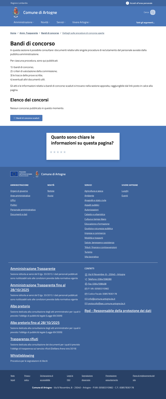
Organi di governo (19, 191)
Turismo (88, 252)
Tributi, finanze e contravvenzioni (101, 247)
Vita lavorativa (92, 256)
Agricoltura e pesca (94, 191)
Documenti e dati (18, 214)
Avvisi (50, 195)
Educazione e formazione (97, 224)
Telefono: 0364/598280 (98, 279)
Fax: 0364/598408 (95, 284)
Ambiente (89, 195)
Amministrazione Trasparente (32, 268)
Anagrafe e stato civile (95, 200)
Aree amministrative (20, 195)
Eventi (125, 195)
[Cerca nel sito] (152, 12)
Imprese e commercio (95, 233)
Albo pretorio (20, 306)
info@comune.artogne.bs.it (100, 299)
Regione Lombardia (19, 3)
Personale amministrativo (23, 209)
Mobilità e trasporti (94, 238)
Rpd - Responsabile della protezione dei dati (118, 310)
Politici (13, 205)
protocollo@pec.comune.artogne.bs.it (105, 303)
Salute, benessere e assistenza (99, 242)
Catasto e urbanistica (95, 214)
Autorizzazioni (92, 209)
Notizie (50, 191)
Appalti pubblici (92, 205)
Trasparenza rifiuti (24, 339)
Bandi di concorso (50, 33)
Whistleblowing (22, 355)
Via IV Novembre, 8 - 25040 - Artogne (117, 274)
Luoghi (125, 191)
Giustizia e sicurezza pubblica (99, 228)
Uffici (13, 200)
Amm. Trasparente (29, 33)
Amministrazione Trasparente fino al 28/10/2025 (37, 287)
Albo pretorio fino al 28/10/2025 (35, 322)
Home (13, 33)
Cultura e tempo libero (95, 219)
